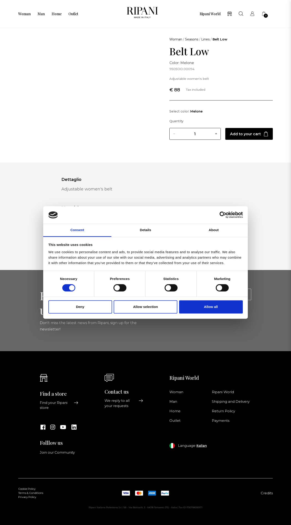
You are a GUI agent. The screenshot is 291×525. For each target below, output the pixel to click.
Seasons (191, 39)
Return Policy (223, 411)
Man (41, 14)
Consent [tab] (77, 230)
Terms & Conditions (30, 493)
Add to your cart (249, 134)
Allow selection (145, 307)
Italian (201, 446)
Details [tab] (145, 230)
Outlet (73, 14)
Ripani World (210, 14)
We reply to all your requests (124, 403)
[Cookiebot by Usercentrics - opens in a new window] (223, 215)
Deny (80, 307)
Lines (205, 39)
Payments (220, 421)
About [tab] (214, 230)
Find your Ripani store (59, 405)
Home (57, 14)
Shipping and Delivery (231, 402)
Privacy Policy (27, 497)
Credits (267, 493)
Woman (24, 14)
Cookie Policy (26, 488)
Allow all (211, 307)
